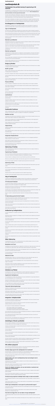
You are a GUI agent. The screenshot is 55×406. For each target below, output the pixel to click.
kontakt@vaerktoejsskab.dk (16, 404)
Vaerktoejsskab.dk (9, 1)
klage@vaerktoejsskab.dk (23, 404)
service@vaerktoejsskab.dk (30, 404)
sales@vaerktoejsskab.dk (37, 404)
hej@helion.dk (11, 404)
